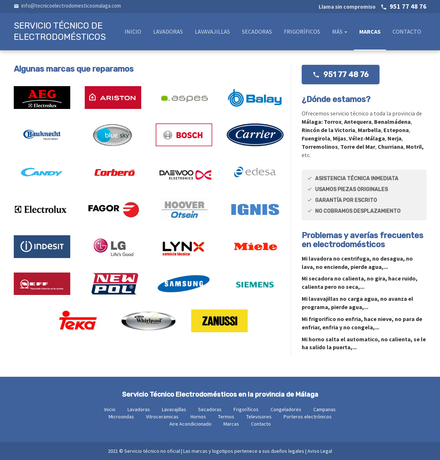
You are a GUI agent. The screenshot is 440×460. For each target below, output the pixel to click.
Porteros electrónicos (308, 416)
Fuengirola (316, 138)
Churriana (390, 146)
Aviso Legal (319, 451)
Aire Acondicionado (190, 424)
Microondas (121, 416)
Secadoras (257, 31)
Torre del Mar (357, 146)
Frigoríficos (302, 31)
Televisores (259, 416)
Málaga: (313, 121)
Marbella (369, 130)
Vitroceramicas (162, 416)
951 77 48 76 (373, 6)
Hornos (198, 416)
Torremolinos (320, 146)
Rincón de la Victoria (328, 130)
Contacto (407, 31)
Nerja (394, 138)
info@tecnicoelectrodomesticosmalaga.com (67, 5)
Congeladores (286, 409)
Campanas (324, 409)
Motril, (415, 146)
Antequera (358, 121)
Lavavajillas (212, 31)
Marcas (370, 31)
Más (339, 31)
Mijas (339, 138)
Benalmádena (392, 121)
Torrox (332, 121)
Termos (226, 416)
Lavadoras (168, 31)
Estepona (396, 130)
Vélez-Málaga (367, 138)
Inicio (133, 31)
